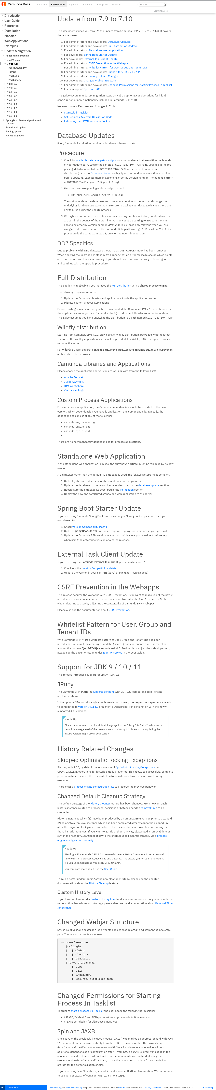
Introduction (12, 16)
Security (116, 4)
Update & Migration (17, 51)
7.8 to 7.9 (12, 84)
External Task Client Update (101, 59)
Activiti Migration (15, 135)
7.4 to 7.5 (12, 100)
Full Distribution (121, 285)
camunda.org (55, 1087)
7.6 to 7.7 (12, 92)
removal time (149, 808)
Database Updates (119, 41)
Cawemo (87, 4)
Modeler (10, 36)
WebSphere (14, 79)
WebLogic (13, 75)
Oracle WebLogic (74, 390)
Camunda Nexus (100, 173)
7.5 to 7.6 (12, 96)
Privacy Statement (153, 1087)
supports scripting (103, 691)
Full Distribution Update (122, 46)
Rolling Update (13, 131)
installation (127, 489)
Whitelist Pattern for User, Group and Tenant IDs (117, 67)
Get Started (41, 4)
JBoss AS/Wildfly (17, 67)
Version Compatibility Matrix (89, 526)
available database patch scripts (96, 160)
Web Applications (16, 41)
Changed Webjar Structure (100, 80)
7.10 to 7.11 (13, 59)
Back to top (208, 1087)
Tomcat (12, 71)
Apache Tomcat (73, 377)
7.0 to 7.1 (12, 116)
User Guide (12, 21)
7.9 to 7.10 (12, 63)
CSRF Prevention (119, 610)
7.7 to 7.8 (12, 88)
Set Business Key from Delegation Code (88, 117)
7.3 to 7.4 (12, 104)
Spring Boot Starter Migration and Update (23, 122)
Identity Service (112, 652)
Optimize (74, 4)
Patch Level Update (16, 127)
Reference (11, 26)
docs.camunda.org (74, 1087)
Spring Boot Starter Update (100, 54)
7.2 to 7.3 (12, 108)
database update (148, 485)
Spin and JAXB (92, 89)
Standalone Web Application (105, 50)
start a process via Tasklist (87, 1010)
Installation (12, 31)
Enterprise (102, 4)
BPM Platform (58, 4)
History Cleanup (100, 803)
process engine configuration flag (94, 786)
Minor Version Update (17, 55)
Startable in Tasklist (76, 112)
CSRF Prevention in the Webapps (108, 63)
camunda (122, 1087)
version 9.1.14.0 (88, 706)
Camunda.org (161, 10)
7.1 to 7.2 (12, 112)
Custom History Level (104, 899)
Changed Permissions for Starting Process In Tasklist (140, 85)
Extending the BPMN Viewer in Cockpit (87, 121)
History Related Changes (103, 76)
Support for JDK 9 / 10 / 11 (124, 72)
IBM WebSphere (74, 386)
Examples (11, 46)
